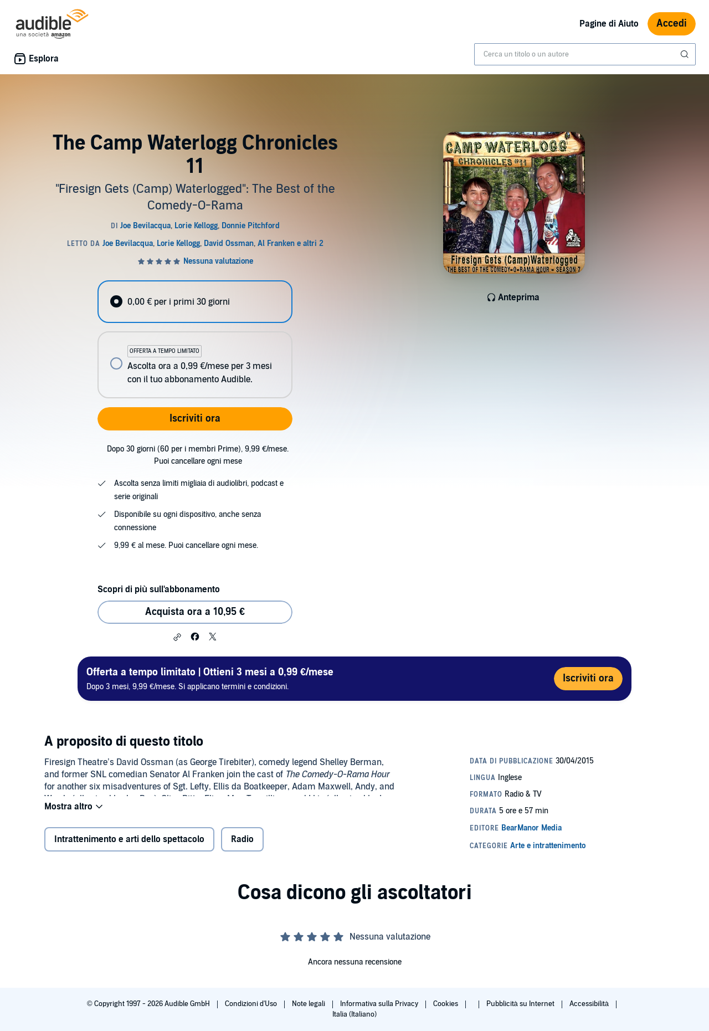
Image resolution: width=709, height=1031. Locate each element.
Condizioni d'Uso (252, 1003)
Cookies (446, 1003)
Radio (242, 846)
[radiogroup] (194, 339)
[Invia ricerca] (686, 54)
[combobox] (585, 54)
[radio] (194, 301)
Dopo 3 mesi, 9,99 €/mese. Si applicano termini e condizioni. (209, 678)
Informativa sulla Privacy (380, 1003)
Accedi (671, 23)
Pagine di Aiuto (609, 23)
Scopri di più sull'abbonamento (158, 589)
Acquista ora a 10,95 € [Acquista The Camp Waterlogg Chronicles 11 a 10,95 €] (195, 612)
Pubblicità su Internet (521, 1003)
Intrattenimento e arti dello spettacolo (129, 846)
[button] (177, 637)
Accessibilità (589, 1003)
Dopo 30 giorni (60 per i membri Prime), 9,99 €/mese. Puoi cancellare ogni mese (198, 455)
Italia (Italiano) (354, 1014)
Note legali (309, 1003)
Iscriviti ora (194, 418)
